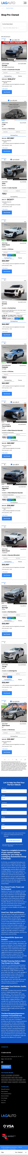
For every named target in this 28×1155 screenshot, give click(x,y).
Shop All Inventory (5, 1089)
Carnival (9, 1082)
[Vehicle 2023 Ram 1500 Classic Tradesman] (14, 537)
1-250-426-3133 (8, 1059)
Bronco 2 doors (5, 1079)
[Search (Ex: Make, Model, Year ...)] (14, 28)
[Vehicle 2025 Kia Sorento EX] (14, 290)
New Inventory (4, 1091)
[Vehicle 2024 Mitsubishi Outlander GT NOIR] (14, 354)
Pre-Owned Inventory (6, 1093)
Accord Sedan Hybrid (6, 1077)
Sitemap (20, 1147)
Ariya (16, 1077)
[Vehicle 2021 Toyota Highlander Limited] (14, 475)
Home (2, 8)
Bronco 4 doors (12, 1079)
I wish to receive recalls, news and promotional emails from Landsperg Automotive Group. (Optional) (14, 834)
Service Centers (5, 1096)
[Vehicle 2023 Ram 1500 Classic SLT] (14, 712)
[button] (5, 88)
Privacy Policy (13, 1149)
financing (12, 968)
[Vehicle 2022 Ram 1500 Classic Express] (14, 231)
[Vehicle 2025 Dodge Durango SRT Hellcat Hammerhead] (14, 50)
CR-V (24, 1079)
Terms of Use (5, 1149)
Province (4, 788)
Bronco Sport (19, 1079)
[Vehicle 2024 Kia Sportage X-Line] (14, 594)
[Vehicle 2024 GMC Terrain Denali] (14, 653)
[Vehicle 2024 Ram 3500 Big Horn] (14, 170)
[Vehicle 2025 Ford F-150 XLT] (14, 111)
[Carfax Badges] (4, 194)
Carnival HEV (15, 1082)
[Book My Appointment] (14, 840)
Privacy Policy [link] (10, 845)
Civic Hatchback (22, 1082)
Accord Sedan (16, 1075)
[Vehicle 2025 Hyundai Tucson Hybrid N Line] (14, 413)
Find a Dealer (4, 1098)
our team (23, 972)
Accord (3, 1075)
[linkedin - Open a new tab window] (2, 1062)
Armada (20, 1077)
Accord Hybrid (9, 1075)
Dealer (3, 795)
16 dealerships (6, 869)
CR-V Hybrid (4, 1082)
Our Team (3, 1100)
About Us (3, 1102)
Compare (25, 40)
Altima (13, 1077)
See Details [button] (7, 92)
